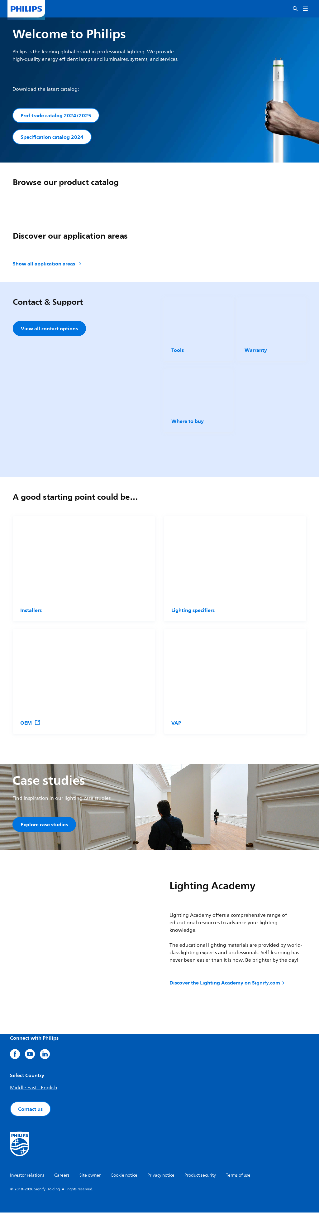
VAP (176, 724)
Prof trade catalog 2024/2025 (56, 115)
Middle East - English (33, 1090)
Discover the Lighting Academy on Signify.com (227, 985)
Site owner (90, 1177)
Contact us (30, 1111)
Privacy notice (160, 1177)
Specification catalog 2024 (52, 138)
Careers (61, 1177)
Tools (177, 351)
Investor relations (27, 1177)
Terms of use (238, 1177)
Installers (31, 611)
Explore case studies (44, 826)
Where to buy (187, 422)
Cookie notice (124, 1177)
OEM (30, 724)
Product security (200, 1177)
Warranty (256, 351)
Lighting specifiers (193, 611)
